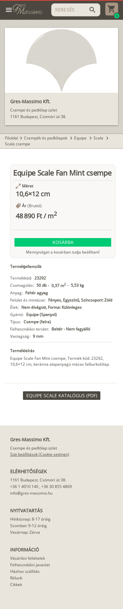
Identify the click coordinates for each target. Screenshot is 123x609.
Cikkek (16, 584)
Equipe (81, 138)
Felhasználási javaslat (30, 565)
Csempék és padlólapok (46, 138)
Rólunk (16, 578)
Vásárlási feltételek (27, 558)
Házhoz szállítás (25, 571)
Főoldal (11, 138)
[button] (62, 242)
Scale (98, 138)
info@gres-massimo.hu (31, 493)
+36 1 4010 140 (24, 486)
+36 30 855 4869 (56, 486)
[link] (61, 395)
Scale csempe (17, 144)
